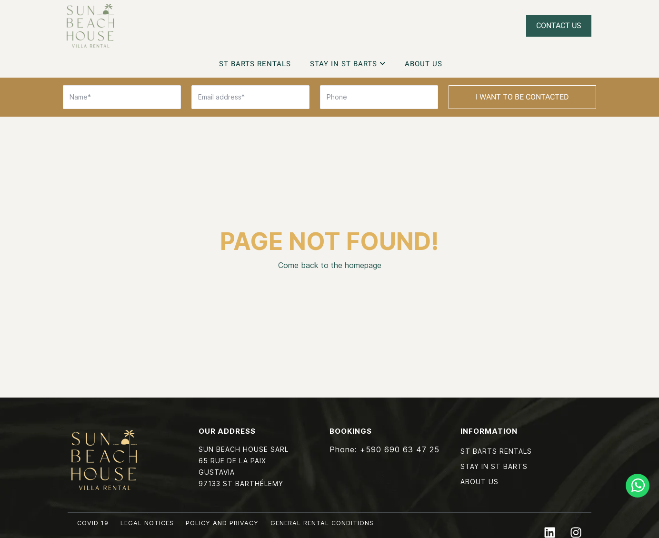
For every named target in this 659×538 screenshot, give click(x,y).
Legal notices (147, 523)
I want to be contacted (522, 96)
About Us (423, 64)
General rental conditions (322, 523)
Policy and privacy (222, 523)
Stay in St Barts (348, 64)
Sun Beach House (90, 26)
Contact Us (558, 25)
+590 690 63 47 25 (399, 449)
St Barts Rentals (255, 64)
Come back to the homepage (329, 265)
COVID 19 (93, 523)
